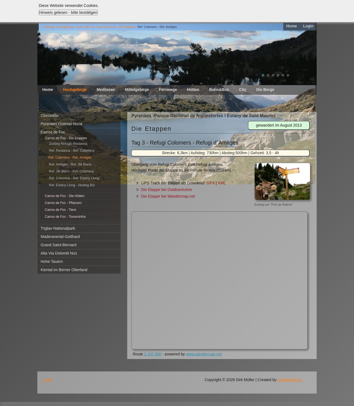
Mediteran (106, 89)
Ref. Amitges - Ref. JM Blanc (70, 164)
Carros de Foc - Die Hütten (64, 196)
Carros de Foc (85, 26)
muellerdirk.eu (290, 380)
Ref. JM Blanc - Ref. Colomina (71, 171)
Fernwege (168, 89)
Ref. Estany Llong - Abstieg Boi (72, 185)
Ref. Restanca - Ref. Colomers (71, 151)
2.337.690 (152, 354)
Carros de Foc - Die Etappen (116, 26)
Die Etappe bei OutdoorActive (166, 189)
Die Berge (265, 89)
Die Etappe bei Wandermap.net (168, 196)
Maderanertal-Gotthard (60, 236)
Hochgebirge (65, 26)
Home (291, 26)
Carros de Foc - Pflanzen (63, 203)
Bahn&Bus (219, 89)
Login (308, 26)
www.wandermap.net (204, 354)
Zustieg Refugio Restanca (68, 144)
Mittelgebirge (137, 89)
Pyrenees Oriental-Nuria (61, 124)
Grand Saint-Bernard (58, 245)
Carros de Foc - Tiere (60, 210)
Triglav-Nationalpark (58, 228)
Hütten (193, 89)
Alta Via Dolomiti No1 (59, 253)
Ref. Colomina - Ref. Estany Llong (74, 178)
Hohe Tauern (52, 261)
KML (222, 183)
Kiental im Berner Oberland (64, 270)
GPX (211, 183)
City (242, 89)
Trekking (48, 26)
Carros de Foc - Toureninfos (65, 217)
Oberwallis (50, 115)
